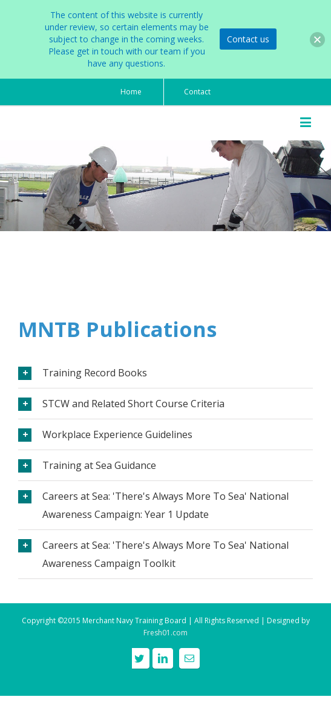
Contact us (248, 39)
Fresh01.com (165, 632)
